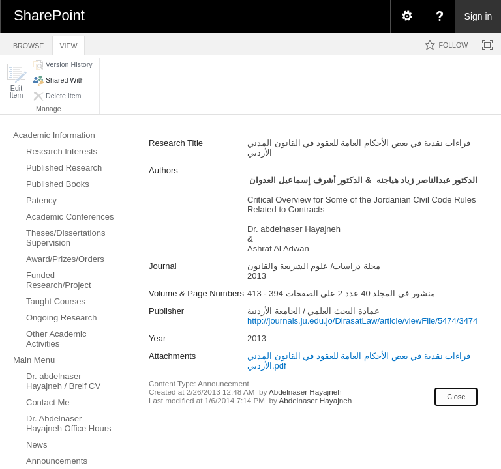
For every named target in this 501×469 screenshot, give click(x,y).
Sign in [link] (478, 16)
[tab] (28, 43)
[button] (16, 81)
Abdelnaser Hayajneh (305, 392)
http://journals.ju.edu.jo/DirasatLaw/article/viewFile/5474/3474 (362, 321)
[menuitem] (406, 16)
